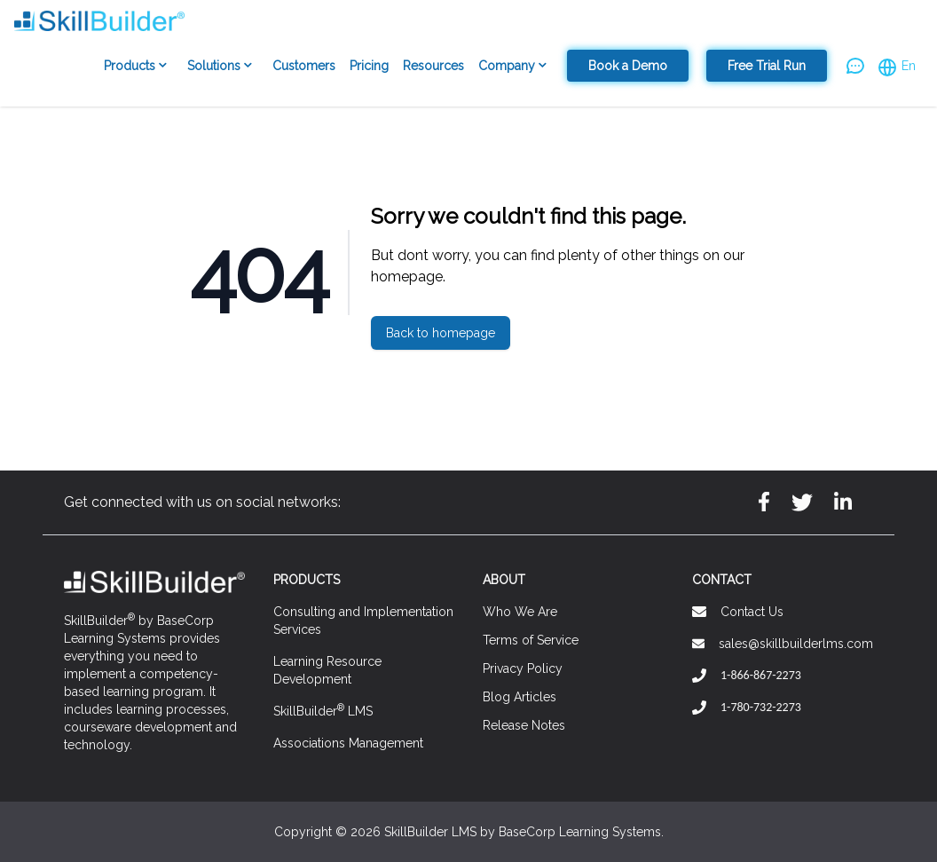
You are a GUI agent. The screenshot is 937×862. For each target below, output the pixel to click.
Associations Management (348, 743)
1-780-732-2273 (760, 707)
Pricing (369, 66)
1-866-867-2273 (760, 675)
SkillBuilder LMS (323, 710)
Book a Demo (627, 66)
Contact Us (751, 612)
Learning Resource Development (327, 670)
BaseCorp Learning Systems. (581, 832)
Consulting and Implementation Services (363, 621)
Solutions (222, 66)
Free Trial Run (767, 66)
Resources (433, 66)
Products (138, 66)
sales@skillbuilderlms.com (796, 644)
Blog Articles (519, 697)
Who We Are (520, 612)
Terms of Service (531, 640)
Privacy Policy (523, 668)
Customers (303, 66)
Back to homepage (440, 333)
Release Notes (524, 725)
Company (515, 66)
